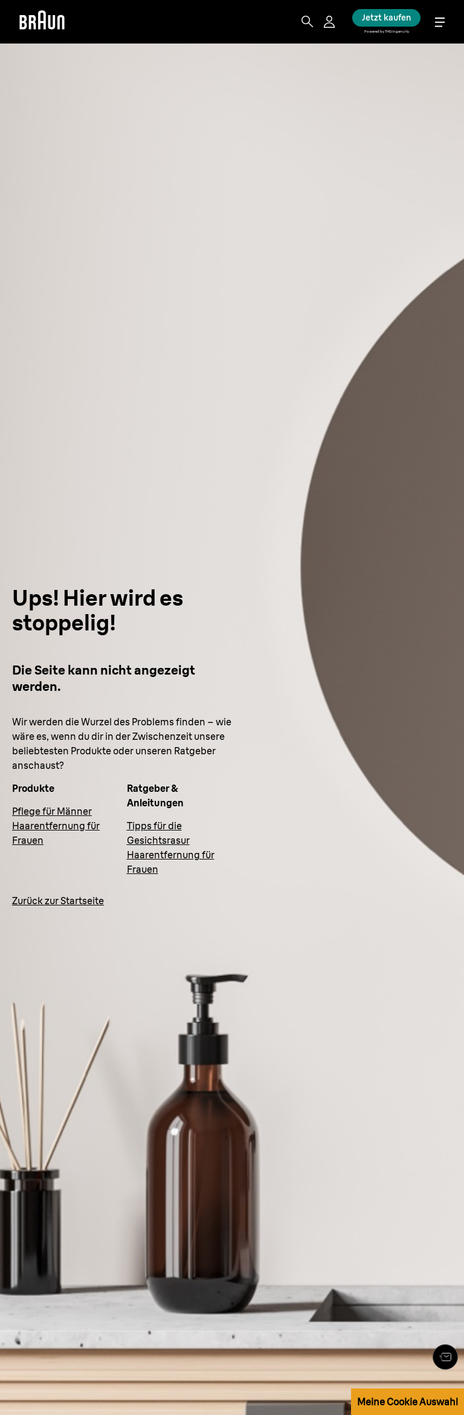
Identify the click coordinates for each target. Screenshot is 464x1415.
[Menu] (440, 22)
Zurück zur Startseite (58, 901)
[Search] (307, 22)
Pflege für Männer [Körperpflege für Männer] (52, 811)
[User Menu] (330, 22)
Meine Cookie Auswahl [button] (407, 1402)
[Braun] (42, 21)
